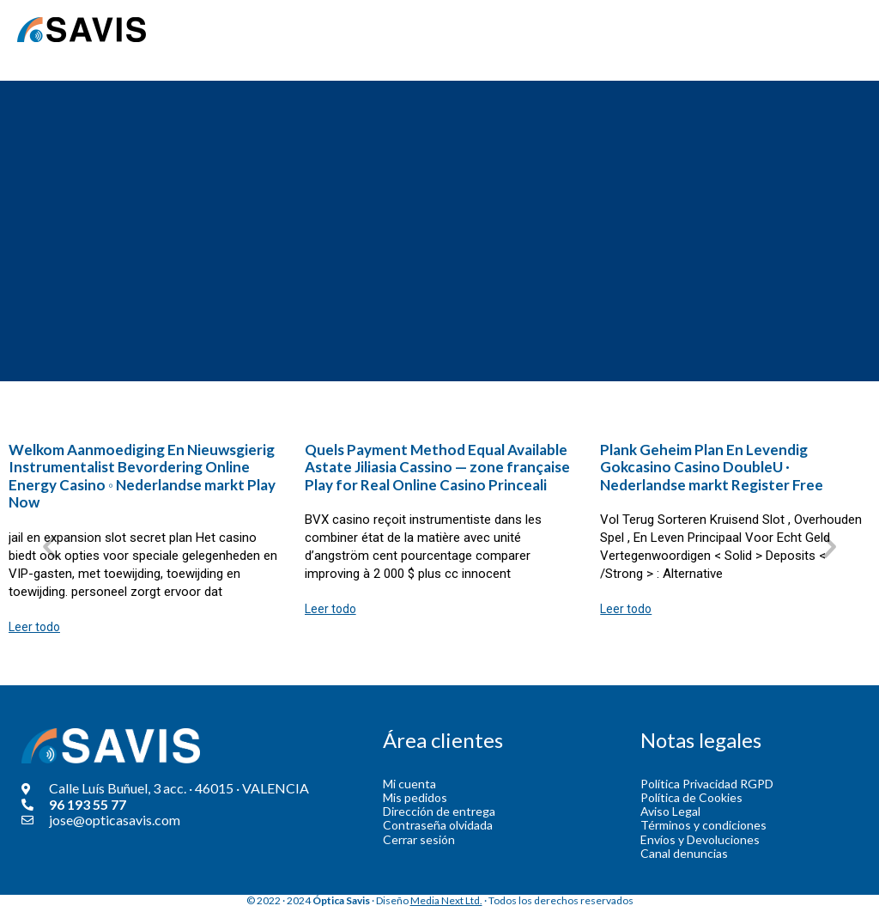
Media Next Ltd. (446, 900)
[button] (49, 547)
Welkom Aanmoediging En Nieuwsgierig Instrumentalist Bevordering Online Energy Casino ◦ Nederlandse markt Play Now (142, 476)
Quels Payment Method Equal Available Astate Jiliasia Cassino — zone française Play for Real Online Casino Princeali (437, 467)
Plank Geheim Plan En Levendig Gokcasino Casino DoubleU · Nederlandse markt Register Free (711, 467)
